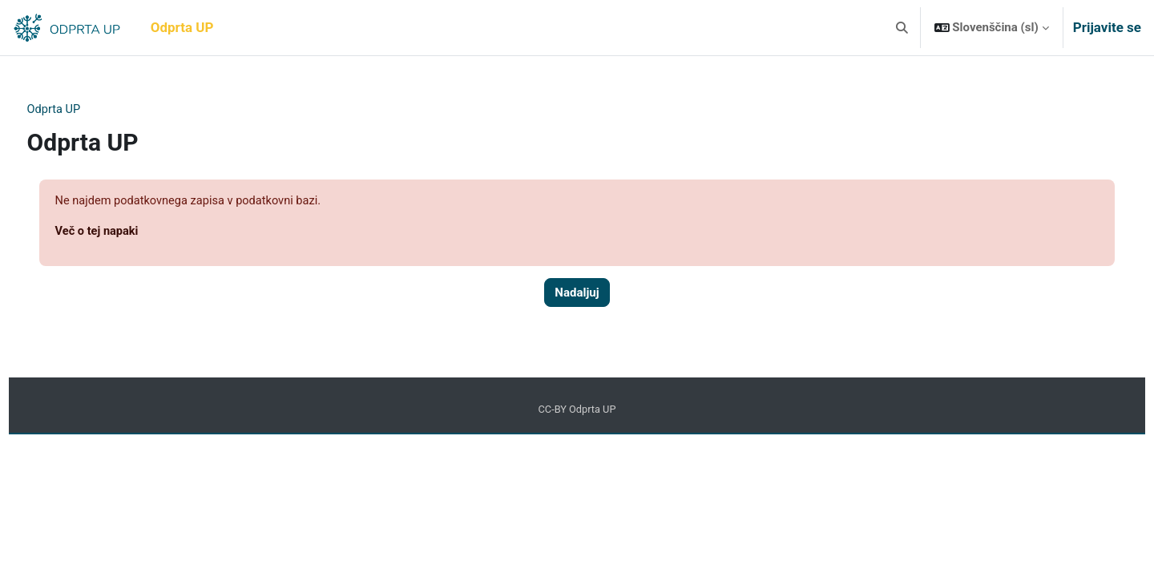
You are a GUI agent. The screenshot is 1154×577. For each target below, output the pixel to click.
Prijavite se (1107, 27)
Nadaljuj (577, 294)
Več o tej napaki (128, 232)
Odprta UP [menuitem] (182, 27)
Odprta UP (84, 110)
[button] (902, 27)
